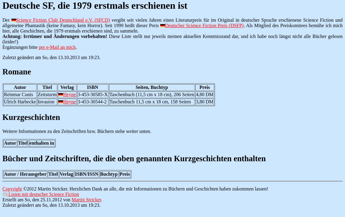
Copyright (12, 188)
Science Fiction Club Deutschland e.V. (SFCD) (63, 20)
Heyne (69, 94)
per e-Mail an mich (57, 47)
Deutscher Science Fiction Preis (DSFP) (204, 25)
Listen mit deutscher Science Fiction (40, 194)
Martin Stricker (86, 199)
